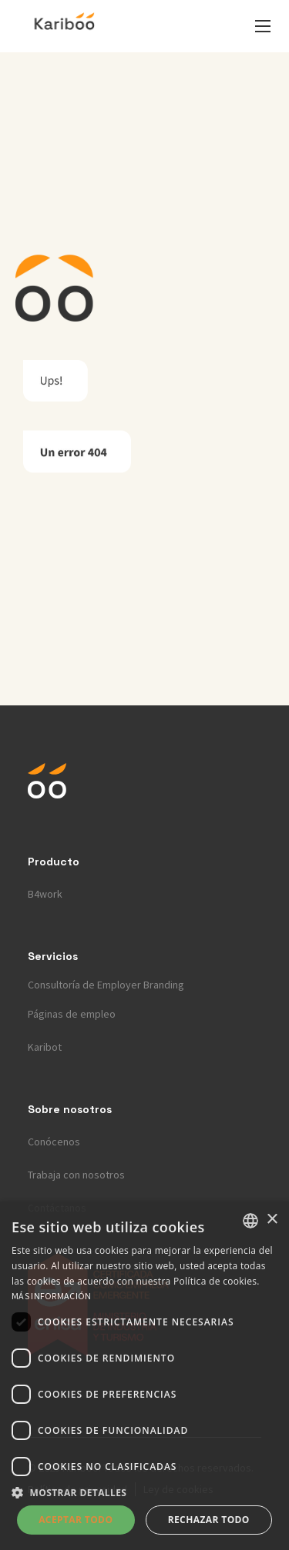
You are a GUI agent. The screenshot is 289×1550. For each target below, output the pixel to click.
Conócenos (54, 1141)
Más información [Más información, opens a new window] (52, 1296)
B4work (45, 894)
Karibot (45, 1047)
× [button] (271, 1219)
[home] (64, 26)
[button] (263, 26)
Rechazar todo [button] (209, 1519)
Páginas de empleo (72, 1014)
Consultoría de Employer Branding (106, 985)
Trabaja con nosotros (76, 1175)
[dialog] (144, 1376)
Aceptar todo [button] (76, 1519)
